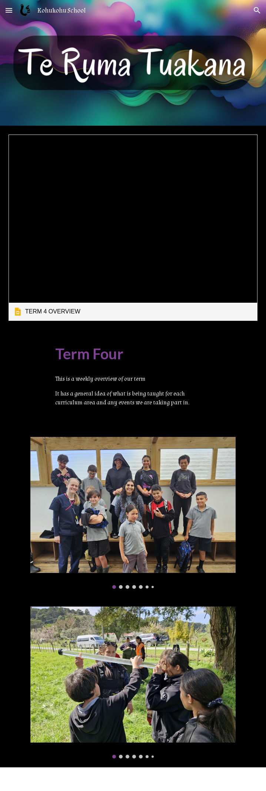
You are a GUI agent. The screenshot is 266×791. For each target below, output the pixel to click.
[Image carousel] (133, 513)
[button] (9, 10)
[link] (133, 228)
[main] (133, 354)
